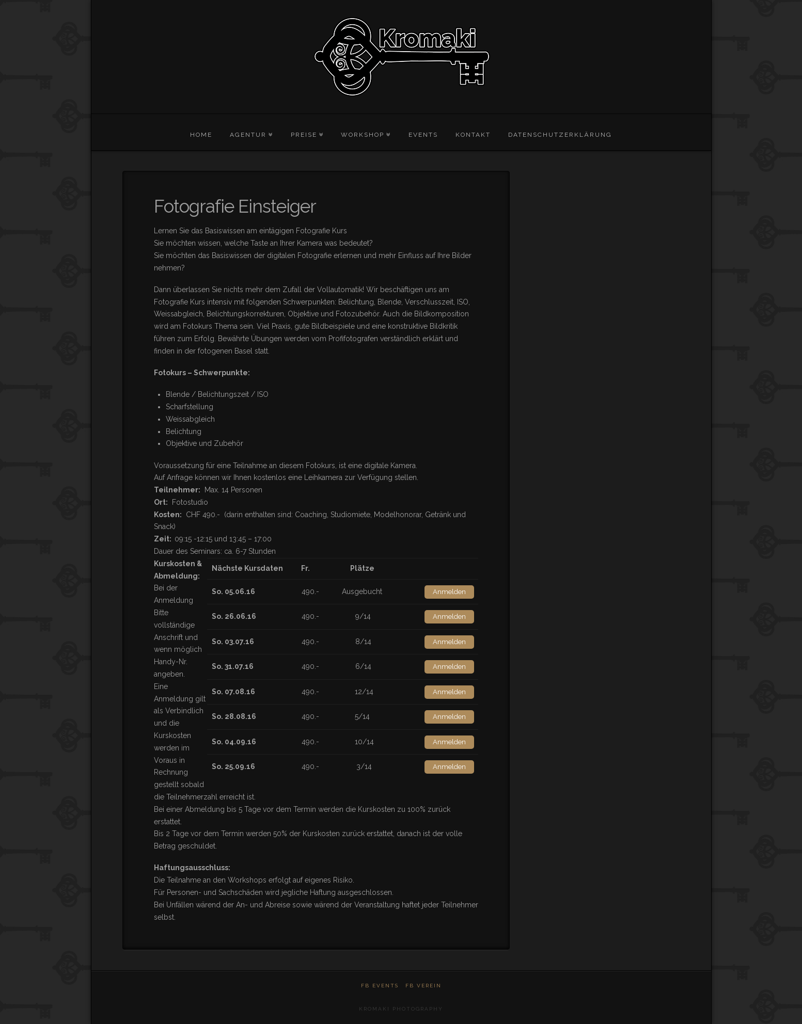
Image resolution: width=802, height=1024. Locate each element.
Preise (304, 134)
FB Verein (423, 985)
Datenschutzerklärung (560, 134)
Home (201, 134)
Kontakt (473, 134)
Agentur (248, 134)
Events (423, 134)
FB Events (380, 985)
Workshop (362, 134)
